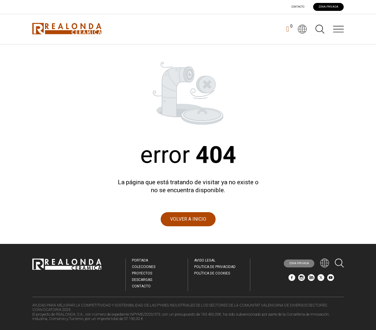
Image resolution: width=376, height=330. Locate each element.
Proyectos (142, 273)
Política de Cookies (212, 273)
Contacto (297, 7)
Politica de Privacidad (215, 267)
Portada (140, 260)
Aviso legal (204, 260)
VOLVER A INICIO (188, 219)
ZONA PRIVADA (328, 6)
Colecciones (143, 267)
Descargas (142, 280)
